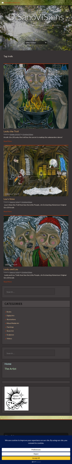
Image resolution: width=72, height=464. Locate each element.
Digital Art (10, 316)
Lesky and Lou (11, 269)
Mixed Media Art (13, 323)
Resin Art (10, 331)
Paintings (10, 327)
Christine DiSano (27, 134)
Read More (8, 141)
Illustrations (11, 319)
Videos (9, 338)
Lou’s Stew (9, 199)
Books (9, 312)
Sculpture (10, 335)
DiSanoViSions (36, 16)
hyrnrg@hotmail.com (12, 3)
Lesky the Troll (11, 131)
